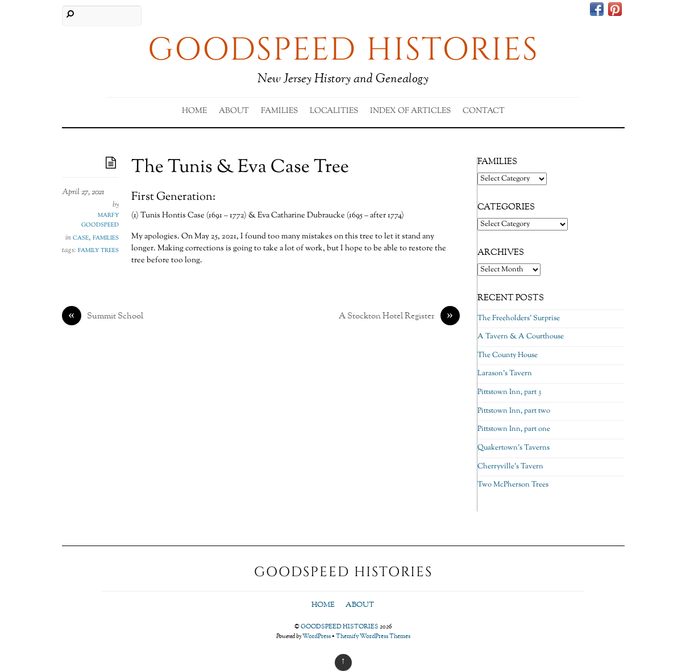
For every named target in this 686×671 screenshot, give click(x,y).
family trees (98, 250)
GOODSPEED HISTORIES (340, 626)
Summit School (102, 317)
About (234, 111)
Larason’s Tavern (504, 373)
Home (194, 111)
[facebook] (597, 10)
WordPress (316, 636)
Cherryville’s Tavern (510, 467)
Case (81, 238)
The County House (507, 355)
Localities (334, 111)
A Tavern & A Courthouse (520, 337)
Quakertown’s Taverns (513, 448)
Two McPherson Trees (512, 485)
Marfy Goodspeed (100, 220)
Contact (484, 111)
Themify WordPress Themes (373, 636)
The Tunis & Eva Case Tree (240, 167)
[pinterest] (615, 10)
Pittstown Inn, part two (513, 411)
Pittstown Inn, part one (513, 429)
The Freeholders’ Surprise (518, 318)
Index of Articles (410, 111)
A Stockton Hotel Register (399, 317)
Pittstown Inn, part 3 (509, 392)
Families (279, 111)
